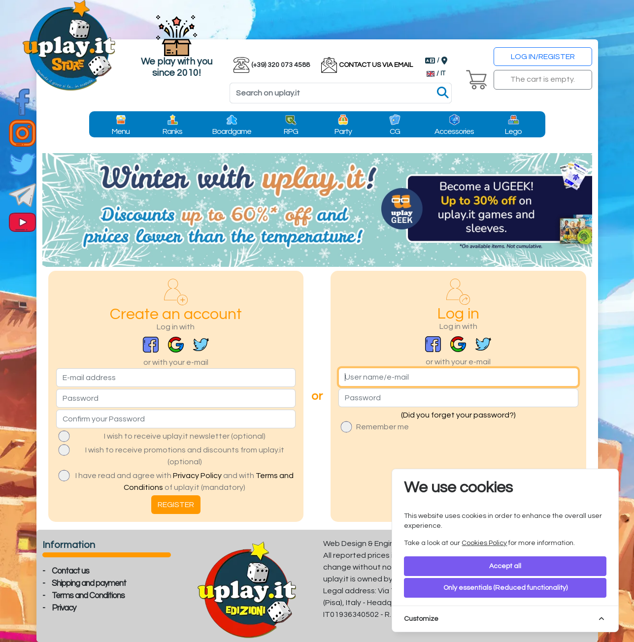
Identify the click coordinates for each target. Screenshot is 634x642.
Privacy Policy (197, 476)
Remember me (382, 427)
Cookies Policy (484, 543)
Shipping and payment (89, 583)
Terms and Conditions (88, 595)
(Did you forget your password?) (458, 415)
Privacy (64, 608)
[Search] (341, 93)
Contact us (70, 571)
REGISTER (176, 505)
